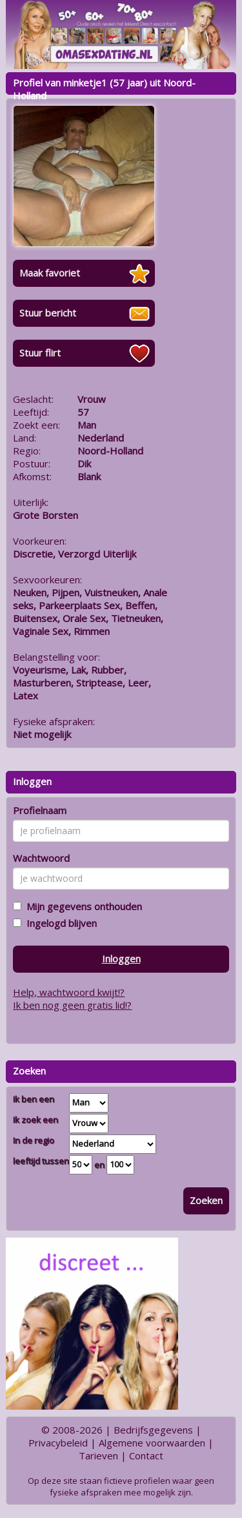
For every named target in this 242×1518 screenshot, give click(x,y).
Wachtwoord (41, 857)
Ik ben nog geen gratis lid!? (72, 1004)
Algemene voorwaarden (152, 1442)
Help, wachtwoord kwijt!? (69, 992)
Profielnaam (39, 810)
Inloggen (121, 958)
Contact (146, 1455)
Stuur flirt (40, 352)
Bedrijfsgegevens (153, 1429)
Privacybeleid (58, 1442)
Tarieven (98, 1455)
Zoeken (206, 1200)
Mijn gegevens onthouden (81, 906)
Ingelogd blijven (59, 923)
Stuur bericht (47, 312)
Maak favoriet (49, 272)
